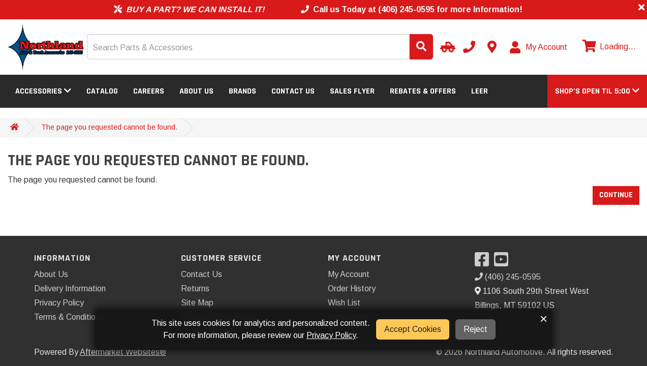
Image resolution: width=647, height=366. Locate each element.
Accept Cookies (412, 329)
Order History (352, 288)
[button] (597, 91)
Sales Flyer (352, 91)
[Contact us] (492, 47)
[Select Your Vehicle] (446, 47)
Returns (195, 288)
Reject (475, 329)
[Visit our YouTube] (503, 262)
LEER (479, 91)
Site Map (197, 302)
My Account (348, 274)
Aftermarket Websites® (123, 352)
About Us (196, 91)
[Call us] (469, 47)
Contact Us (293, 91)
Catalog (102, 91)
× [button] (543, 318)
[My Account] (539, 47)
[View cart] (608, 47)
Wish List (344, 302)
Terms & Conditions (69, 317)
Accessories (43, 91)
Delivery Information (70, 288)
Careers (148, 91)
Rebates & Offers (423, 91)
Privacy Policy (59, 302)
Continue (616, 195)
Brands (242, 91)
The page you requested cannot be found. (109, 127)
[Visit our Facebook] (484, 262)
